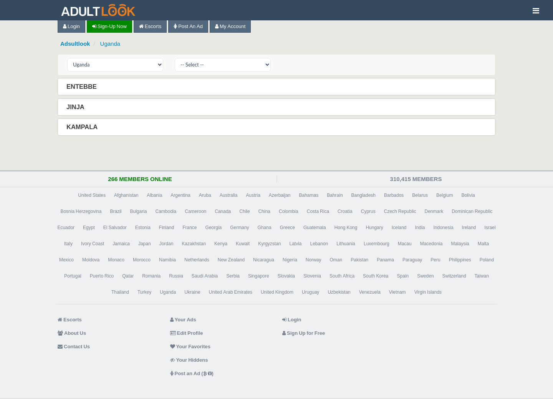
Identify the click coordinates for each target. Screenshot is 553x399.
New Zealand (231, 260)
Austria (253, 195)
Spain (403, 276)
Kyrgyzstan (269, 243)
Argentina (180, 195)
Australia (229, 195)
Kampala (82, 127)
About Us (72, 333)
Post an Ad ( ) (192, 373)
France (189, 227)
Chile (244, 211)
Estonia (143, 227)
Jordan (166, 243)
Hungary (374, 227)
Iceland (399, 227)
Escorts (150, 26)
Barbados (394, 195)
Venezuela (370, 292)
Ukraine (192, 292)
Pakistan (359, 260)
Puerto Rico (102, 276)
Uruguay (310, 292)
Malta (483, 243)
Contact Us (74, 346)
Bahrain (335, 195)
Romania (151, 276)
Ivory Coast (92, 243)
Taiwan (482, 276)
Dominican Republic (472, 211)
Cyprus (368, 211)
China (264, 211)
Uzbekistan (339, 292)
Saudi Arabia (205, 276)
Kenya (220, 243)
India (420, 227)
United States (92, 195)
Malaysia (460, 243)
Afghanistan (126, 195)
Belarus (420, 195)
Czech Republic (400, 211)
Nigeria (290, 260)
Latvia (295, 243)
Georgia (213, 227)
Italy (68, 243)
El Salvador (115, 227)
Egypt (89, 227)
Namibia (167, 260)
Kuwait (243, 243)
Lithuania (345, 243)
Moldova (90, 260)
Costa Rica (318, 211)
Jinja (76, 107)
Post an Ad (188, 26)
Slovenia (312, 276)
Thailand (120, 292)
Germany (239, 227)
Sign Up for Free (303, 333)
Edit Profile (186, 333)
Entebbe (82, 86)
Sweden (425, 276)
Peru (435, 260)
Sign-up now (109, 26)
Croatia (345, 211)
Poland (487, 260)
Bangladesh (363, 195)
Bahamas (309, 195)
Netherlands (196, 260)
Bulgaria (138, 211)
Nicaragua (263, 260)
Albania (154, 195)
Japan (144, 243)
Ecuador (66, 227)
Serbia (233, 276)
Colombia (288, 211)
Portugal (72, 276)
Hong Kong (346, 227)
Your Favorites (190, 346)
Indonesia (444, 227)
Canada (223, 211)
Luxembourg (376, 243)
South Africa (341, 276)
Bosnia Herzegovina (80, 211)
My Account (230, 26)
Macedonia (431, 243)
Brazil (115, 211)
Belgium (444, 195)
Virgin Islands (428, 292)
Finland (166, 227)
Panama (385, 260)
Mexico (66, 260)
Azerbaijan (280, 195)
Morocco (142, 260)
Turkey (144, 292)
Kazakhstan (194, 243)
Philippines (460, 260)
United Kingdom (277, 292)
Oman (336, 260)
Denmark (434, 211)
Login (71, 26)
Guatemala (314, 227)
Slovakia (286, 276)
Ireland (469, 227)
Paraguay (412, 260)
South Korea (375, 276)
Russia (176, 276)
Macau (405, 243)
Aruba (205, 195)
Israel (489, 227)
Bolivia (468, 195)
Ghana (265, 227)
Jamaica (121, 243)
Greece (287, 227)
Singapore (258, 276)
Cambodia (166, 211)
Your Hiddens (189, 359)
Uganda (110, 44)
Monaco (116, 260)
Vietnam (397, 292)
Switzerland (454, 276)
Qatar (128, 276)
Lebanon (319, 243)
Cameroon (195, 211)
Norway (313, 260)
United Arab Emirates (230, 292)
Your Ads (183, 319)
